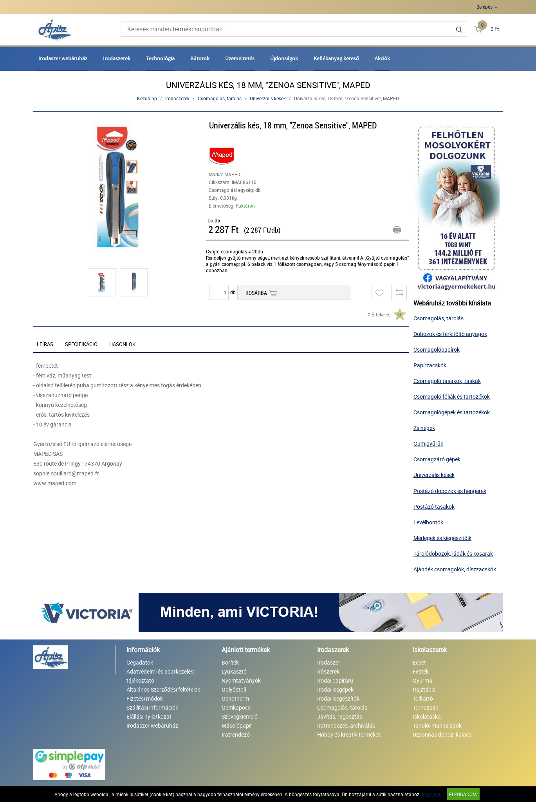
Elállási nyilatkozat (148, 716)
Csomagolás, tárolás (220, 98)
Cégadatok (139, 662)
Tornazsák (425, 707)
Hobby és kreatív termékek (349, 734)
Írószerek (328, 671)
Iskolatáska (427, 716)
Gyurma (422, 680)
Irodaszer (328, 662)
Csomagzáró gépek (436, 459)
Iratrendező (236, 734)
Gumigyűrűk (428, 443)
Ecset (419, 662)
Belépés (484, 7)
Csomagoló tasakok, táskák (447, 381)
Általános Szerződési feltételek (163, 689)
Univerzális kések (268, 98)
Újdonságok (284, 58)
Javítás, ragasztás (339, 716)
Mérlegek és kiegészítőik (442, 538)
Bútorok (199, 58)
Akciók (382, 58)
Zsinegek (424, 428)
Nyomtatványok (241, 680)
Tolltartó (423, 698)
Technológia (160, 58)
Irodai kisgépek (335, 689)
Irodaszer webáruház (62, 58)
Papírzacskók (429, 365)
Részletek (431, 794)
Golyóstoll (234, 689)
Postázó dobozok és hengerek (449, 491)
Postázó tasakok (434, 506)
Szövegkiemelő (240, 716)
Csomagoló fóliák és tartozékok (451, 396)
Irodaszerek (116, 58)
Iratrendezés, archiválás (346, 725)
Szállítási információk (152, 707)
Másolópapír (237, 725)
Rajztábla (424, 689)
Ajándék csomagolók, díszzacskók (454, 569)
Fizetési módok (144, 698)
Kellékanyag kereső (336, 58)
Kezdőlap (147, 98)
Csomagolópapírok (436, 349)
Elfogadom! (463, 794)
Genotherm (235, 698)
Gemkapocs (236, 707)
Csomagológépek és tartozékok (451, 412)
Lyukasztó (234, 671)
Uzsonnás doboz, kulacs (442, 734)
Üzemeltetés (239, 58)
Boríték (230, 662)
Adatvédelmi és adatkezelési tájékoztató (160, 676)
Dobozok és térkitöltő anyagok (450, 334)
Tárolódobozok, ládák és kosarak (453, 553)
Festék (421, 671)
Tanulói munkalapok (437, 725)
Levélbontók (428, 522)
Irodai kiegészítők (338, 698)
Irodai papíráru (335, 680)
